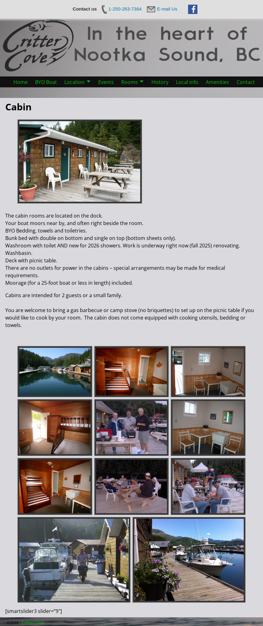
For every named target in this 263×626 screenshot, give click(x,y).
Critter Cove (33, 622)
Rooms (129, 82)
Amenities (217, 82)
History (159, 82)
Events (106, 82)
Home (20, 82)
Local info (187, 82)
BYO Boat (46, 82)
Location (74, 82)
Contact (246, 82)
